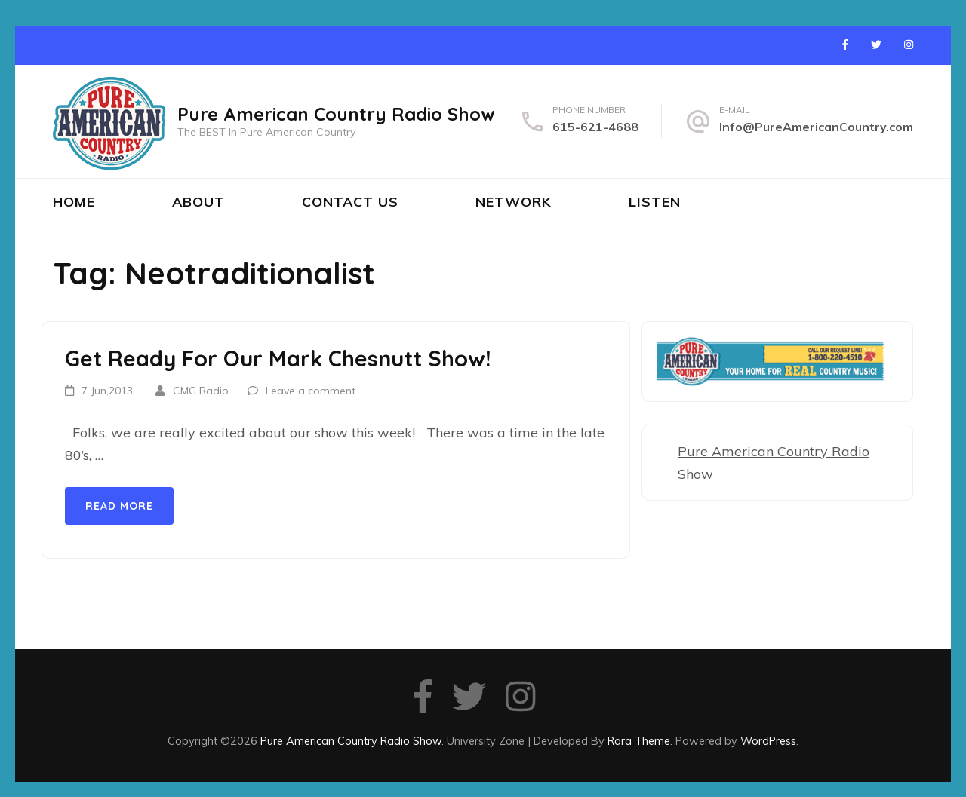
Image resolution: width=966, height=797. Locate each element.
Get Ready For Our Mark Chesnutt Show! (278, 358)
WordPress (768, 741)
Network (513, 201)
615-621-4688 (595, 126)
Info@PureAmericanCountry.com (816, 126)
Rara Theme (639, 741)
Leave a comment (310, 390)
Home (74, 201)
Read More (119, 506)
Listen (655, 201)
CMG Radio (201, 390)
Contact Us (350, 201)
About (198, 201)
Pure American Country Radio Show (336, 114)
